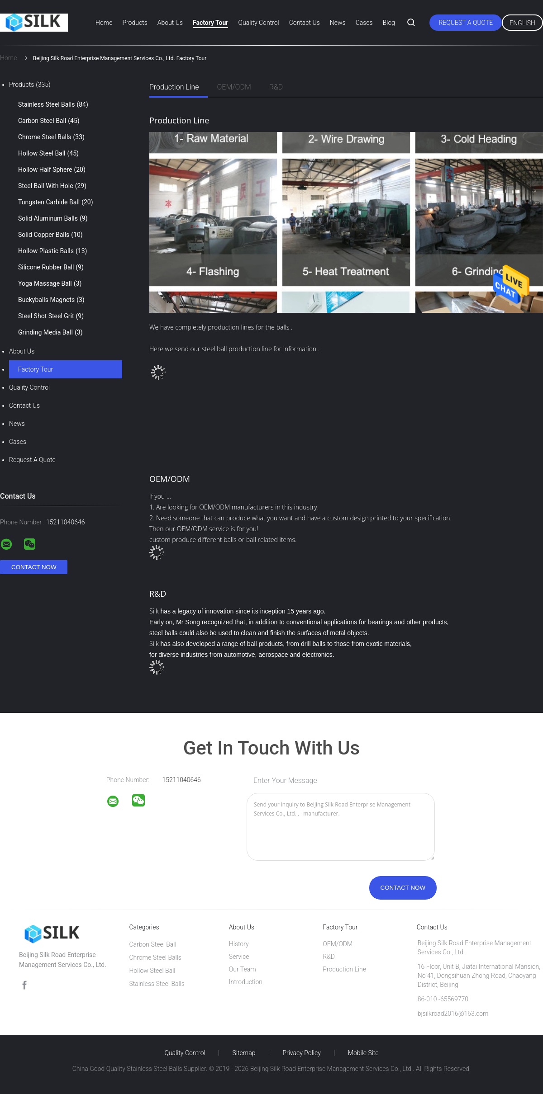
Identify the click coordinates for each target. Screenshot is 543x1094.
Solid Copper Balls (50, 234)
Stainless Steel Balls (53, 104)
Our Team (242, 969)
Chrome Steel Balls (51, 137)
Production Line (174, 87)
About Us (170, 22)
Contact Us (304, 22)
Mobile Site (363, 1053)
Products (134, 22)
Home (103, 22)
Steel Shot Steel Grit (51, 316)
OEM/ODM (234, 87)
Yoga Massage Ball (49, 283)
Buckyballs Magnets (51, 299)
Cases (364, 22)
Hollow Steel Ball (48, 153)
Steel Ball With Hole (52, 185)
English (522, 23)
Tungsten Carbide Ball (55, 202)
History (239, 944)
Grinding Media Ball (50, 332)
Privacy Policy (301, 1053)
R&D (276, 87)
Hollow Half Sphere (52, 169)
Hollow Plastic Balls (52, 250)
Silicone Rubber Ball (51, 267)
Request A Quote (465, 22)
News (338, 22)
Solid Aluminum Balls (53, 218)
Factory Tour (210, 22)
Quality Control (258, 22)
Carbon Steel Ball (49, 120)
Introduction (245, 982)
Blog (389, 22)
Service (239, 956)
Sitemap (244, 1053)
